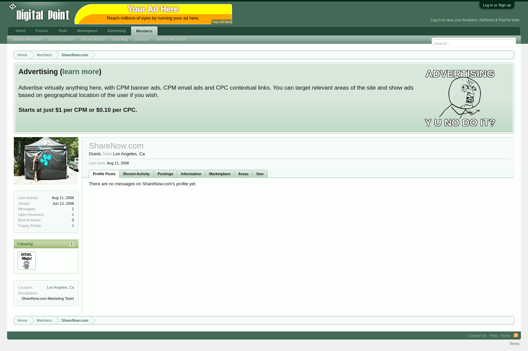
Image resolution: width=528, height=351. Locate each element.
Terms (514, 344)
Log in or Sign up (497, 5)
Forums (42, 31)
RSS (516, 335)
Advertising (116, 31)
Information (191, 174)
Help (493, 335)
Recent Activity (136, 174)
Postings (165, 174)
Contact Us (477, 335)
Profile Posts (104, 174)
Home (21, 31)
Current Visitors (62, 39)
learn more (80, 72)
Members (144, 31)
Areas (243, 174)
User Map (120, 39)
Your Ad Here (221, 22)
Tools (62, 31)
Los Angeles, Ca (60, 287)
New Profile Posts (171, 39)
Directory (142, 39)
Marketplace (220, 174)
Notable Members (27, 39)
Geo (259, 174)
